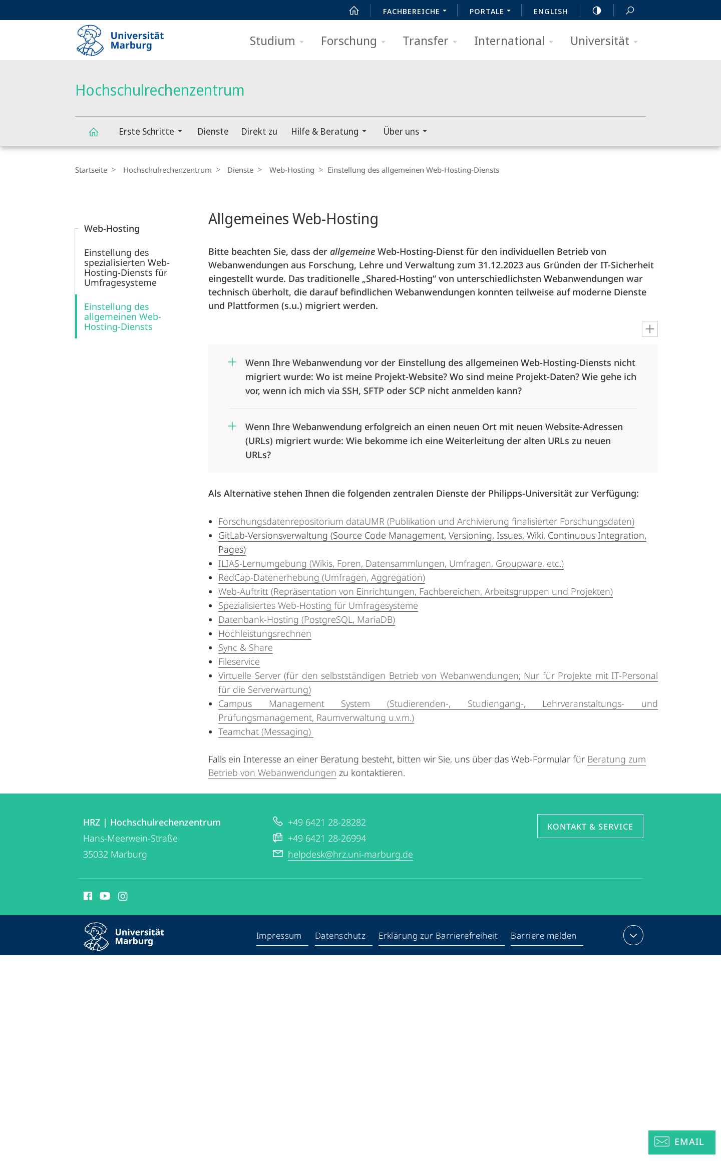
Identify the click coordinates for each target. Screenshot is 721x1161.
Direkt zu (259, 131)
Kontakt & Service (590, 826)
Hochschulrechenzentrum (99, 136)
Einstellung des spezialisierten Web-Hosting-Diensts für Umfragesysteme (127, 267)
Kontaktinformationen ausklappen (632, 935)
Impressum (279, 937)
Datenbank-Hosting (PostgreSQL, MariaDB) (306, 619)
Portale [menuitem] (493, 12)
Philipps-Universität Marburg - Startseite (129, 37)
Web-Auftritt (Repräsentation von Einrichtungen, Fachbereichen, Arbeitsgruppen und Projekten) (415, 591)
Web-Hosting (283, 170)
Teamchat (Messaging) (265, 731)
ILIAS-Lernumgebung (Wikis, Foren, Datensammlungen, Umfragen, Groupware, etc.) (391, 563)
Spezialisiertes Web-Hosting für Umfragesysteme (318, 605)
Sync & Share (245, 647)
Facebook (87, 898)
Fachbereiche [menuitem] (417, 12)
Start (348, 10)
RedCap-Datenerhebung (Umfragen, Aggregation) (321, 577)
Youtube (104, 898)
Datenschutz (341, 937)
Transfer (433, 41)
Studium (280, 41)
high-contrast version (591, 10)
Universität (607, 41)
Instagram (123, 898)
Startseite (91, 170)
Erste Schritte (154, 132)
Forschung (356, 41)
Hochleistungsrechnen (264, 633)
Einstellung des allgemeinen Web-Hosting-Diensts (122, 316)
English (551, 11)
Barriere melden (544, 937)
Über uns (408, 132)
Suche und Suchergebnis (624, 11)
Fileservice (239, 661)
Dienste (213, 131)
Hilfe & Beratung (332, 132)
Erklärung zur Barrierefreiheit (439, 937)
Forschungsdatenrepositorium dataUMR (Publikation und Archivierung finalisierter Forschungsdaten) (426, 521)
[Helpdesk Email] (682, 1142)
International (517, 41)
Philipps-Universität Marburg (133, 944)
